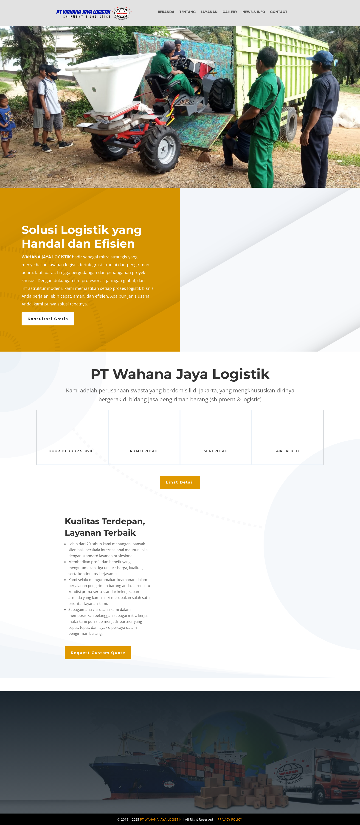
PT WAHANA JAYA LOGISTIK (160, 819)
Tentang (188, 12)
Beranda (166, 12)
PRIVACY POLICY (230, 819)
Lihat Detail (180, 482)
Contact (278, 12)
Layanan (209, 12)
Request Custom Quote (98, 653)
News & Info (253, 12)
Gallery (229, 12)
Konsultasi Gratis (48, 319)
